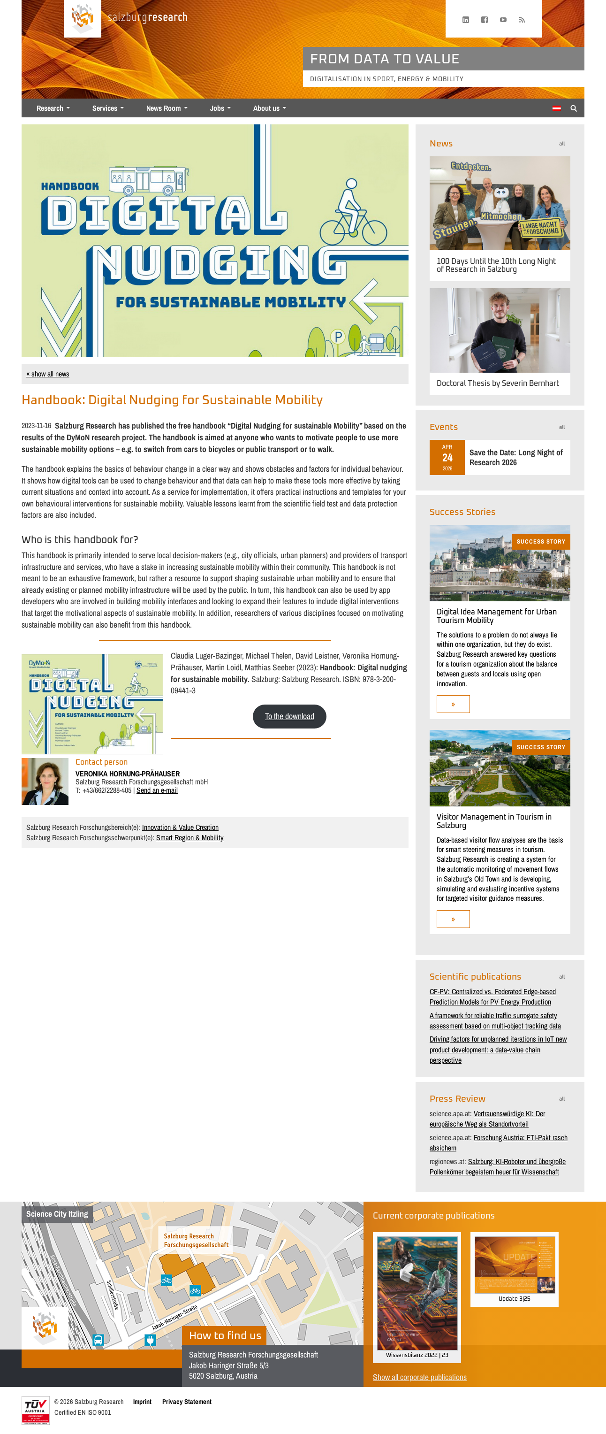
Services (104, 108)
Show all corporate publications (420, 1377)
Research (50, 108)
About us (266, 108)
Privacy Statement (187, 1401)
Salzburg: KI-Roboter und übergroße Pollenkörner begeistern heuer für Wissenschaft (498, 1166)
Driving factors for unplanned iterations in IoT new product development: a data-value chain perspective (498, 1049)
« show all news (47, 373)
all (562, 143)
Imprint (142, 1401)
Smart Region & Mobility (190, 837)
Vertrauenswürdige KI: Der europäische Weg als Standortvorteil (487, 1118)
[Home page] (82, 19)
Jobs (217, 108)
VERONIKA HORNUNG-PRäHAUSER (128, 773)
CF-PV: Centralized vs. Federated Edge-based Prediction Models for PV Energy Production (493, 996)
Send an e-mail (157, 790)
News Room (163, 108)
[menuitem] (557, 108)
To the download (289, 716)
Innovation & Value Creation (180, 827)
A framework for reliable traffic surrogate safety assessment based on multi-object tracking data (495, 1020)
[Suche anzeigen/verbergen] (573, 107)
